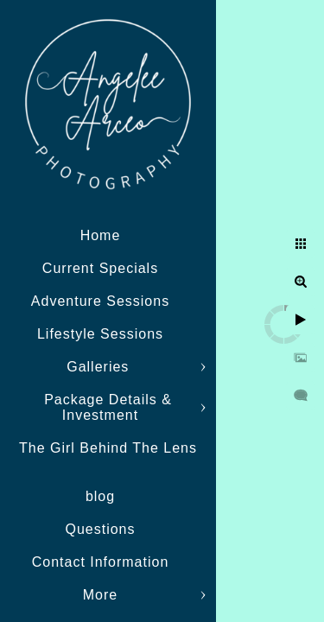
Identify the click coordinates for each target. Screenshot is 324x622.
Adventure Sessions (100, 301)
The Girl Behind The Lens (108, 448)
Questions (100, 529)
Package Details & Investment (108, 407)
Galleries (100, 366)
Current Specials (100, 268)
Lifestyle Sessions (100, 334)
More (100, 594)
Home (100, 235)
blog (100, 496)
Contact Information (100, 562)
